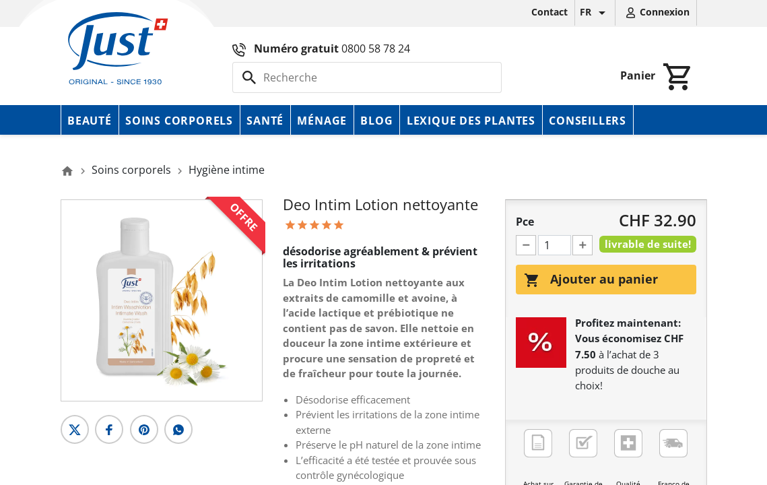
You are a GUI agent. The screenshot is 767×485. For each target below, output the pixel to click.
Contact (549, 11)
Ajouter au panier (591, 279)
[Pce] (554, 245)
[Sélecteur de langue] (594, 13)
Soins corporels (179, 120)
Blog (376, 120)
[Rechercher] (367, 77)
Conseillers (587, 120)
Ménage (322, 120)
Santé (265, 120)
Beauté (89, 120)
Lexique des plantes (471, 120)
